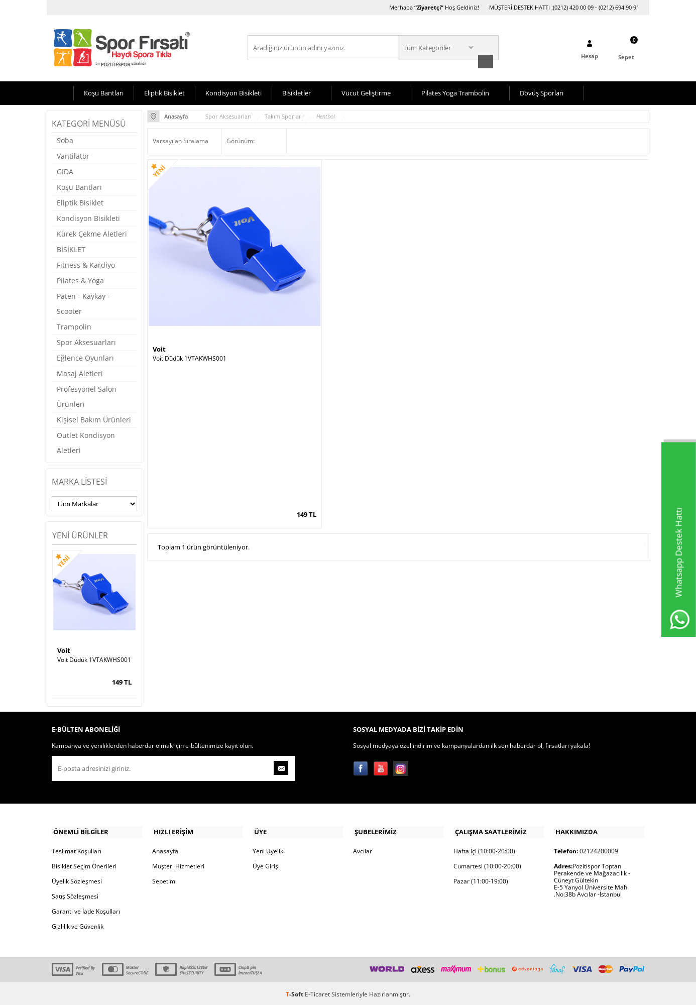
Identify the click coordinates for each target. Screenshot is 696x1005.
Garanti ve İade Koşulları (86, 909)
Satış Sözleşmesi (75, 894)
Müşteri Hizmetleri (178, 864)
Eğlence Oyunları (85, 357)
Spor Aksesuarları (86, 341)
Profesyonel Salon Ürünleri (87, 395)
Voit (63, 649)
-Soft (295, 992)
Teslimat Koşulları (76, 849)
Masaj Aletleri (80, 372)
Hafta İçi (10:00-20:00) (484, 849)
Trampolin (74, 325)
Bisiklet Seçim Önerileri (84, 864)
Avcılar (362, 849)
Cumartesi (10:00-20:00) (487, 864)
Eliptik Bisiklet (164, 91)
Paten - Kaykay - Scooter (83, 302)
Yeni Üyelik (268, 849)
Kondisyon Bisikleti (233, 91)
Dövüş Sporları (541, 91)
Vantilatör (73, 155)
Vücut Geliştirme (366, 91)
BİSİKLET (71, 248)
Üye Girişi (266, 864)
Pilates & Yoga (80, 279)
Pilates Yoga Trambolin (455, 91)
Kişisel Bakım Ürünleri (94, 418)
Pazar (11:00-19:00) (480, 879)
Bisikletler (296, 91)
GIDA (65, 170)
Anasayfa (165, 849)
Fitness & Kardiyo (86, 264)
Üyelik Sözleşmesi (77, 879)
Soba (65, 139)
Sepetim (163, 879)
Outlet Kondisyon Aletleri (86, 441)
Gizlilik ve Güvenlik (77, 924)
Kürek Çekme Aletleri (92, 233)
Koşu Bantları (104, 91)
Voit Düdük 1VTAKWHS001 (94, 658)
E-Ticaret (317, 992)
